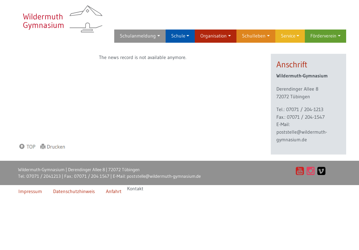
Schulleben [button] (256, 36)
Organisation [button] (215, 36)
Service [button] (290, 36)
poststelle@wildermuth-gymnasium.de (164, 176)
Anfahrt (114, 191)
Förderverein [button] (325, 36)
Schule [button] (180, 36)
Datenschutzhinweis (74, 191)
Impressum (30, 191)
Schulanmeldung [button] (140, 36)
